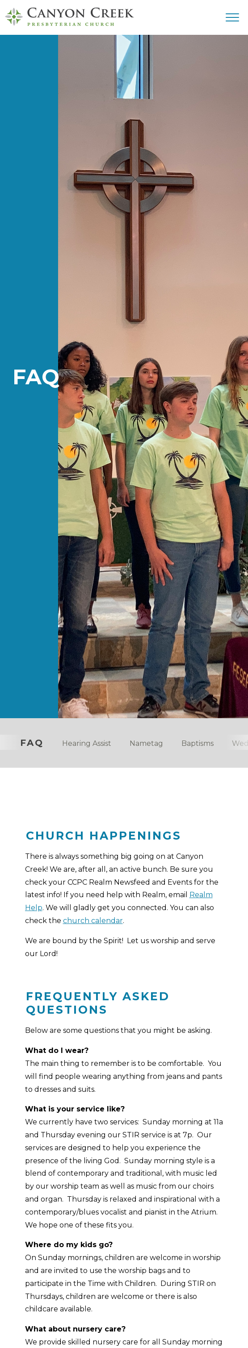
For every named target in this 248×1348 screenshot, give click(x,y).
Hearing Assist (86, 743)
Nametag (146, 743)
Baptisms (197, 743)
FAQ (32, 742)
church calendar (93, 920)
